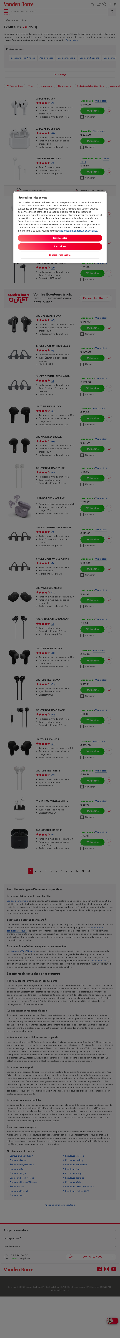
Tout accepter (60, 237)
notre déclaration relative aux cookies (78, 230)
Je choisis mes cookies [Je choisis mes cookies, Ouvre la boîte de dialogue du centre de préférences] (60, 254)
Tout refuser (60, 246)
